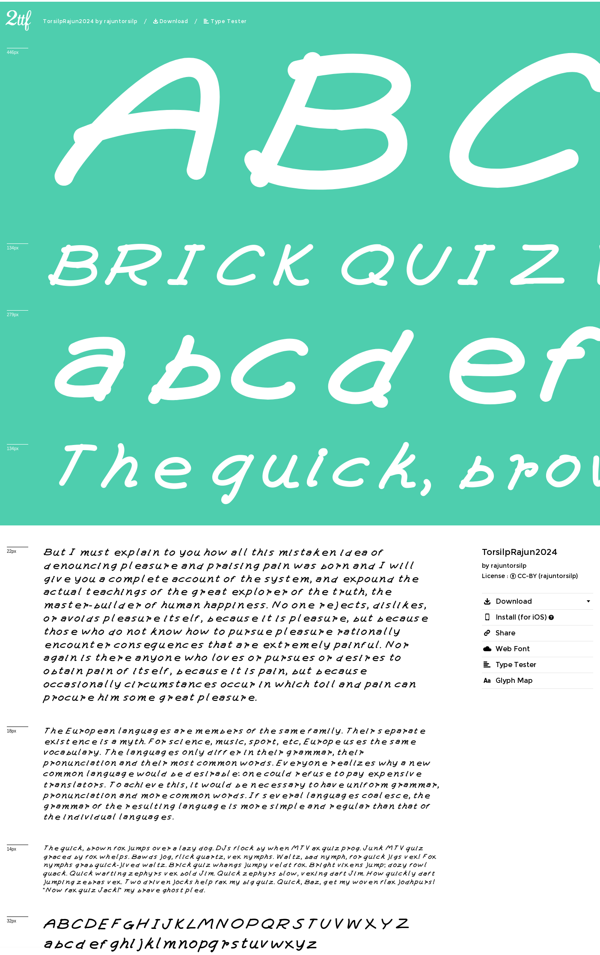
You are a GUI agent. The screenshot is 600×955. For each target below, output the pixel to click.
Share (505, 633)
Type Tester (229, 21)
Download (174, 21)
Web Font (513, 649)
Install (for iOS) (521, 617)
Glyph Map (514, 680)
